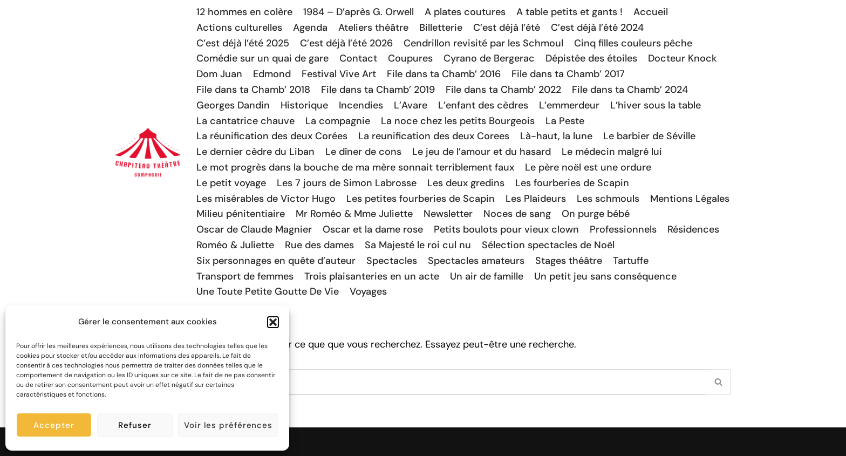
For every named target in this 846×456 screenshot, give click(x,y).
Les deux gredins (465, 182)
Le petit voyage (231, 182)
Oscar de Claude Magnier (254, 229)
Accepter (53, 425)
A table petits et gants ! (569, 11)
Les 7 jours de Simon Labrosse (347, 182)
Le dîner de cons (363, 151)
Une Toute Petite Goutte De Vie (267, 291)
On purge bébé (596, 213)
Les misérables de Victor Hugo (266, 198)
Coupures (410, 58)
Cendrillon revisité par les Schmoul (483, 43)
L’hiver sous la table (655, 105)
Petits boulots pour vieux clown (506, 229)
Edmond (272, 73)
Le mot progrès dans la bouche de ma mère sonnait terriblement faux (355, 167)
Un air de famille (486, 276)
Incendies (361, 105)
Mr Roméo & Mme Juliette (354, 213)
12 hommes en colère (244, 11)
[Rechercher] (410, 382)
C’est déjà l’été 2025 (242, 43)
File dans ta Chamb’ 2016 (444, 73)
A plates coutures (465, 11)
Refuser (134, 425)
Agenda (310, 27)
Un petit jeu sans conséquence (605, 276)
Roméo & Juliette (235, 245)
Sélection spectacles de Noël (548, 245)
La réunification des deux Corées (271, 136)
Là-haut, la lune (556, 136)
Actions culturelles (239, 27)
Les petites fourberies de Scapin (420, 198)
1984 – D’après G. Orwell (358, 11)
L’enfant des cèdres (483, 105)
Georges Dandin (233, 105)
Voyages (368, 291)
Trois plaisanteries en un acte (371, 276)
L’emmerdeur (569, 105)
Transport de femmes (245, 276)
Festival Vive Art (339, 73)
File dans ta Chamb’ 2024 (630, 89)
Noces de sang (517, 213)
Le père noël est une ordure (588, 167)
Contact (358, 58)
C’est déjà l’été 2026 (346, 43)
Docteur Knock (682, 58)
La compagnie (337, 120)
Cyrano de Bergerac (489, 58)
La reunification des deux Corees (433, 136)
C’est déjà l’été (506, 27)
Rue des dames (319, 245)
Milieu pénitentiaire (240, 213)
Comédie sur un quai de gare (262, 58)
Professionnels (623, 229)
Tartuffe (631, 260)
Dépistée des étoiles (591, 58)
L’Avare (410, 105)
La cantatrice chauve (245, 120)
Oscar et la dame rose (373, 229)
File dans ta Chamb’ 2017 (568, 73)
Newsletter (448, 213)
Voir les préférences (228, 425)
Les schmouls (608, 198)
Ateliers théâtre (373, 27)
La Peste (564, 120)
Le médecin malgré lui (612, 151)
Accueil (650, 11)
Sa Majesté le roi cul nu (418, 245)
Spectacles (391, 260)
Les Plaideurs (536, 198)
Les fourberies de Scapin (572, 182)
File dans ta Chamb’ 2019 (378, 89)
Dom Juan (219, 73)
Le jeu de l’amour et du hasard (481, 151)
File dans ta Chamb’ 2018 (253, 89)
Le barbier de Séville (649, 136)
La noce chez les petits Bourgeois (458, 120)
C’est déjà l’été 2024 (597, 27)
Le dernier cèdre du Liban (255, 151)
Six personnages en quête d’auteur (276, 260)
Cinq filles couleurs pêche (633, 43)
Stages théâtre (568, 260)
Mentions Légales (689, 198)
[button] (273, 322)
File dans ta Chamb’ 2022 (503, 89)
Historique (304, 105)
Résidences (693, 229)
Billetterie (440, 27)
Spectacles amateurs (476, 260)
